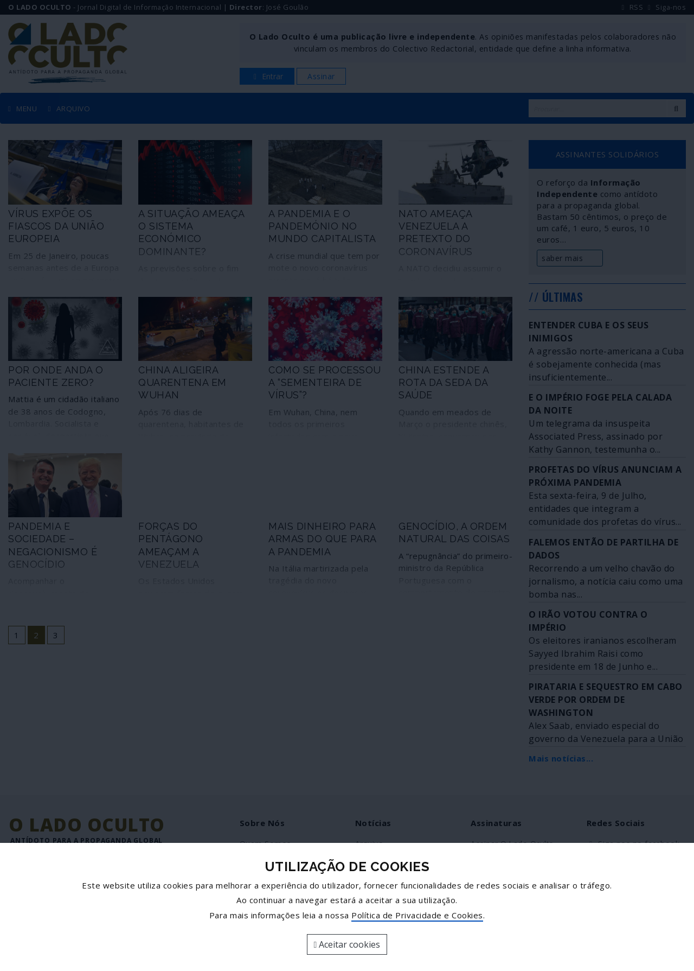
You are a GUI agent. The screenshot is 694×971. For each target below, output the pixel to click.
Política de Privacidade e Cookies (417, 915)
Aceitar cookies (347, 944)
